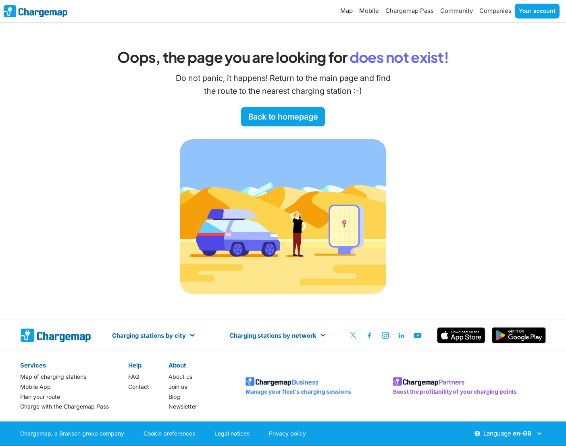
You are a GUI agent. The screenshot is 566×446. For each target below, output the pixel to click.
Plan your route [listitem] (40, 396)
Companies (495, 10)
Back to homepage (283, 117)
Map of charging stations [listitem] (53, 376)
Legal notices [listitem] (232, 433)
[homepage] (55, 335)
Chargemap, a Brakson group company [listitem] (72, 433)
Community (456, 10)
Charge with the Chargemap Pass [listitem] (64, 406)
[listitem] (353, 335)
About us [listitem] (180, 376)
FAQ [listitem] (133, 376)
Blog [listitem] (174, 396)
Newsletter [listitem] (183, 406)
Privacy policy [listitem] (287, 433)
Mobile (369, 10)
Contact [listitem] (138, 386)
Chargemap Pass (409, 10)
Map (346, 10)
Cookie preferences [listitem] (169, 433)
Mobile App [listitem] (35, 386)
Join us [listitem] (178, 386)
